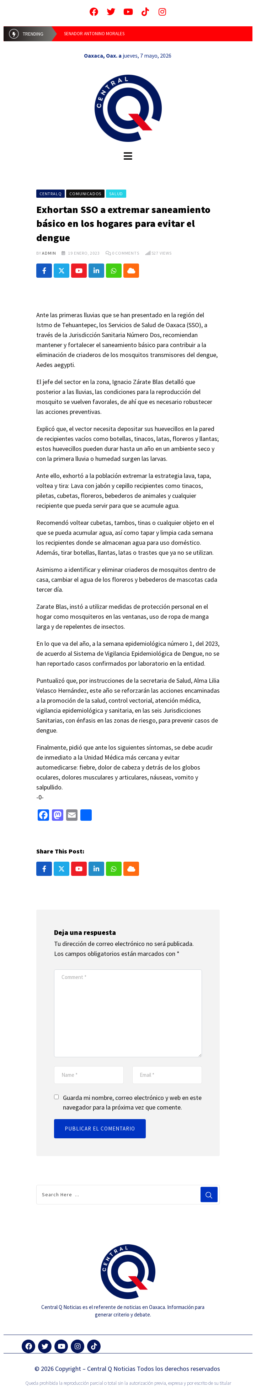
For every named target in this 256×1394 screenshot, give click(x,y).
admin (49, 253)
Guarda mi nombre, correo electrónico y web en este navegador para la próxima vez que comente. (132, 1102)
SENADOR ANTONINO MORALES (94, 34)
